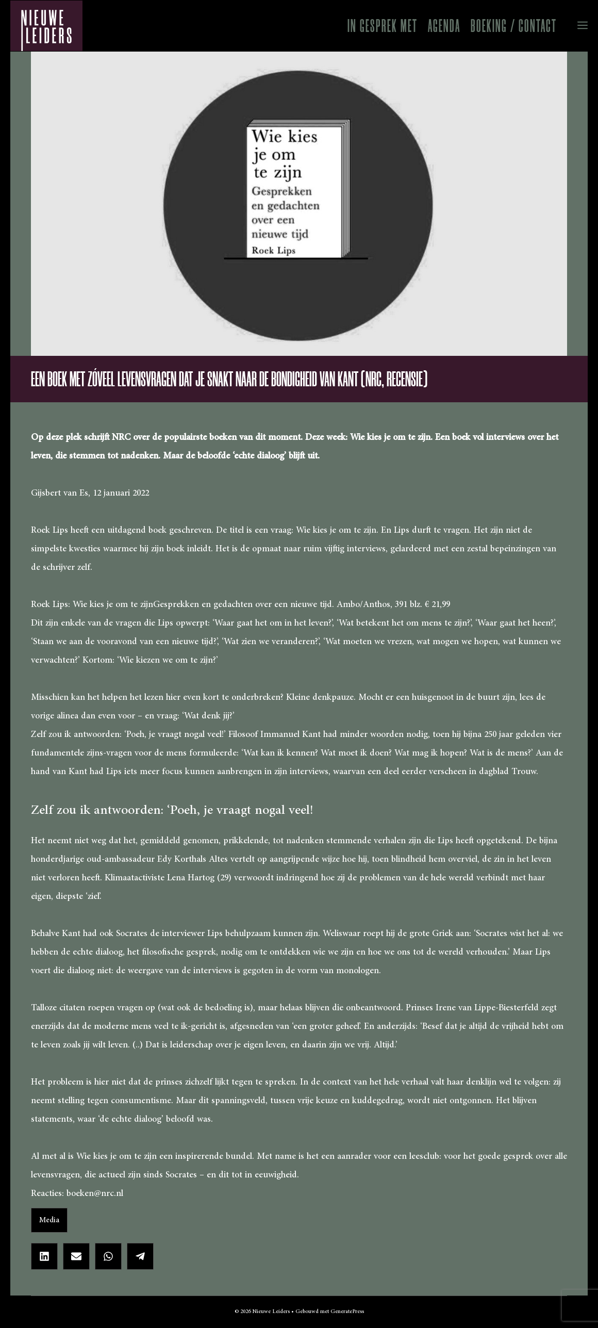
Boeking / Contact (514, 26)
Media (49, 1220)
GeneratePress (347, 1311)
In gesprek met (382, 26)
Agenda (444, 26)
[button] (575, 26)
